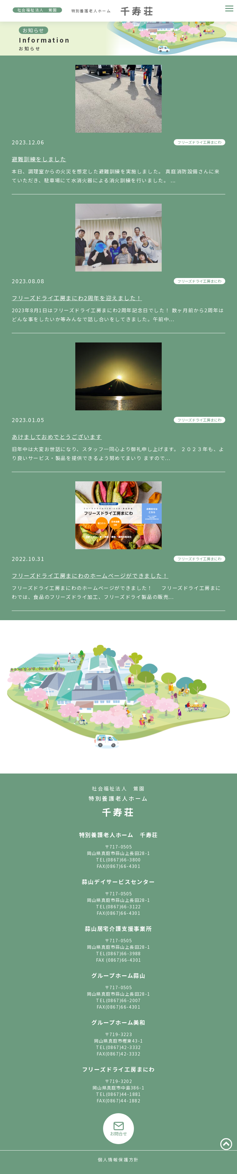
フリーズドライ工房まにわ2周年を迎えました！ (77, 298)
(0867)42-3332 (123, 1047)
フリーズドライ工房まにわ (199, 142)
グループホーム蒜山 (118, 975)
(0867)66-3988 (123, 953)
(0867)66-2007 (123, 1000)
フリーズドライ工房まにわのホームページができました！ (90, 575)
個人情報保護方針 (118, 1159)
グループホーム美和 (118, 1022)
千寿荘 (118, 812)
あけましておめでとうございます (57, 437)
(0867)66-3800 (123, 860)
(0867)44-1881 (123, 1094)
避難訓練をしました (39, 159)
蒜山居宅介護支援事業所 (118, 928)
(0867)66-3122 (123, 906)
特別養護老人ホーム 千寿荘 (118, 835)
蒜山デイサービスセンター (118, 881)
